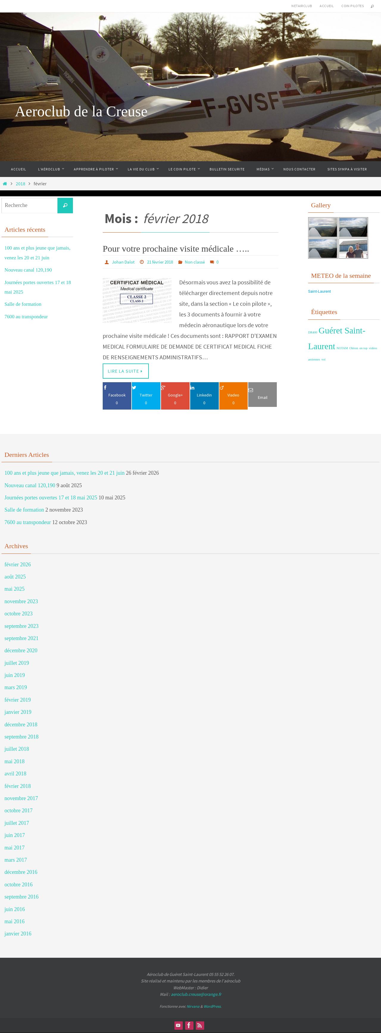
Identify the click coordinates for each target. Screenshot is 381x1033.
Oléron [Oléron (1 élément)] (353, 348)
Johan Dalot (124, 262)
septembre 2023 (21, 626)
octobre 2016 (18, 885)
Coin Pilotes (352, 6)
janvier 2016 (17, 934)
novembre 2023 (21, 601)
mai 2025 (14, 589)
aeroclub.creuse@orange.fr (196, 994)
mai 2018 (14, 761)
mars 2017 (15, 860)
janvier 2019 (17, 712)
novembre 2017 (21, 799)
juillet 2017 (16, 823)
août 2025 (15, 577)
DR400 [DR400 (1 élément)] (312, 332)
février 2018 (17, 786)
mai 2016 (14, 921)
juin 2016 (14, 909)
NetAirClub (301, 6)
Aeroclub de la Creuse (81, 111)
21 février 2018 (163, 262)
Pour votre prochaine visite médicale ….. (176, 248)
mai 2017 (14, 848)
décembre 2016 (20, 872)
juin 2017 (14, 835)
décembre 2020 (20, 651)
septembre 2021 (21, 638)
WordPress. (212, 1006)
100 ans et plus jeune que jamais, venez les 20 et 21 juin (64, 473)
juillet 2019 (16, 663)
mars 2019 (15, 688)
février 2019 (17, 700)
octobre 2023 (18, 614)
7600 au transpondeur (27, 316)
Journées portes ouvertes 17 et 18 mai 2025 (50, 498)
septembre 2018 (21, 737)
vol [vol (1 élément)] (323, 359)
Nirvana (193, 1006)
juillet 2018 (16, 749)
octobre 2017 (18, 811)
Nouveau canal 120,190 (29, 270)
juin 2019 (14, 675)
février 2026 (17, 565)
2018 (20, 183)
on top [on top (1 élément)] (364, 348)
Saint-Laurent (319, 291)
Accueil (327, 6)
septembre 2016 (21, 897)
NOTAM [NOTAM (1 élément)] (342, 348)
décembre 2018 (20, 725)
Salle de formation (24, 304)
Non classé (200, 262)
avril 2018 (15, 774)
